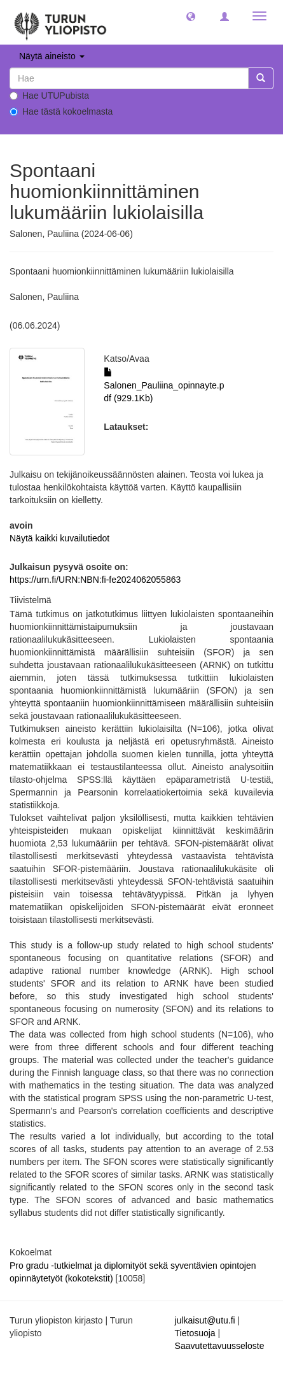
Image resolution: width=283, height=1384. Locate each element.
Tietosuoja (195, 1333)
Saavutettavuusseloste (220, 1346)
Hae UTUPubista (49, 95)
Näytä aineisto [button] (52, 56)
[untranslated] (129, 78)
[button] (190, 16)
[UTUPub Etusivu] (60, 22)
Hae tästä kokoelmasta (61, 111)
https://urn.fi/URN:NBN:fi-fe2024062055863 (95, 579)
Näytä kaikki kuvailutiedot (59, 538)
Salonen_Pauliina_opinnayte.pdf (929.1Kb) (164, 385)
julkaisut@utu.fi (205, 1320)
